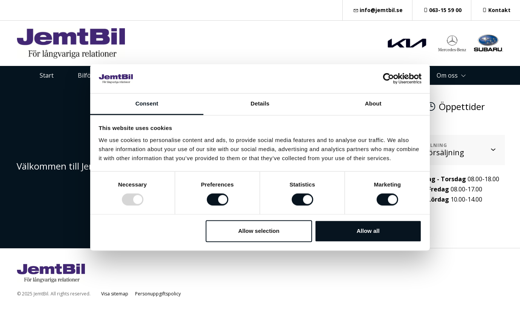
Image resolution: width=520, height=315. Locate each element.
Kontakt (496, 10)
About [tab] (373, 103)
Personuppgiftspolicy (158, 294)
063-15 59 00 (442, 10)
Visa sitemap (114, 294)
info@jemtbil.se (377, 10)
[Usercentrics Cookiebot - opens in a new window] (388, 78)
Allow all (368, 231)
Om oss (447, 75)
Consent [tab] (146, 103)
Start (47, 75)
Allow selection (258, 231)
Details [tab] (260, 103)
